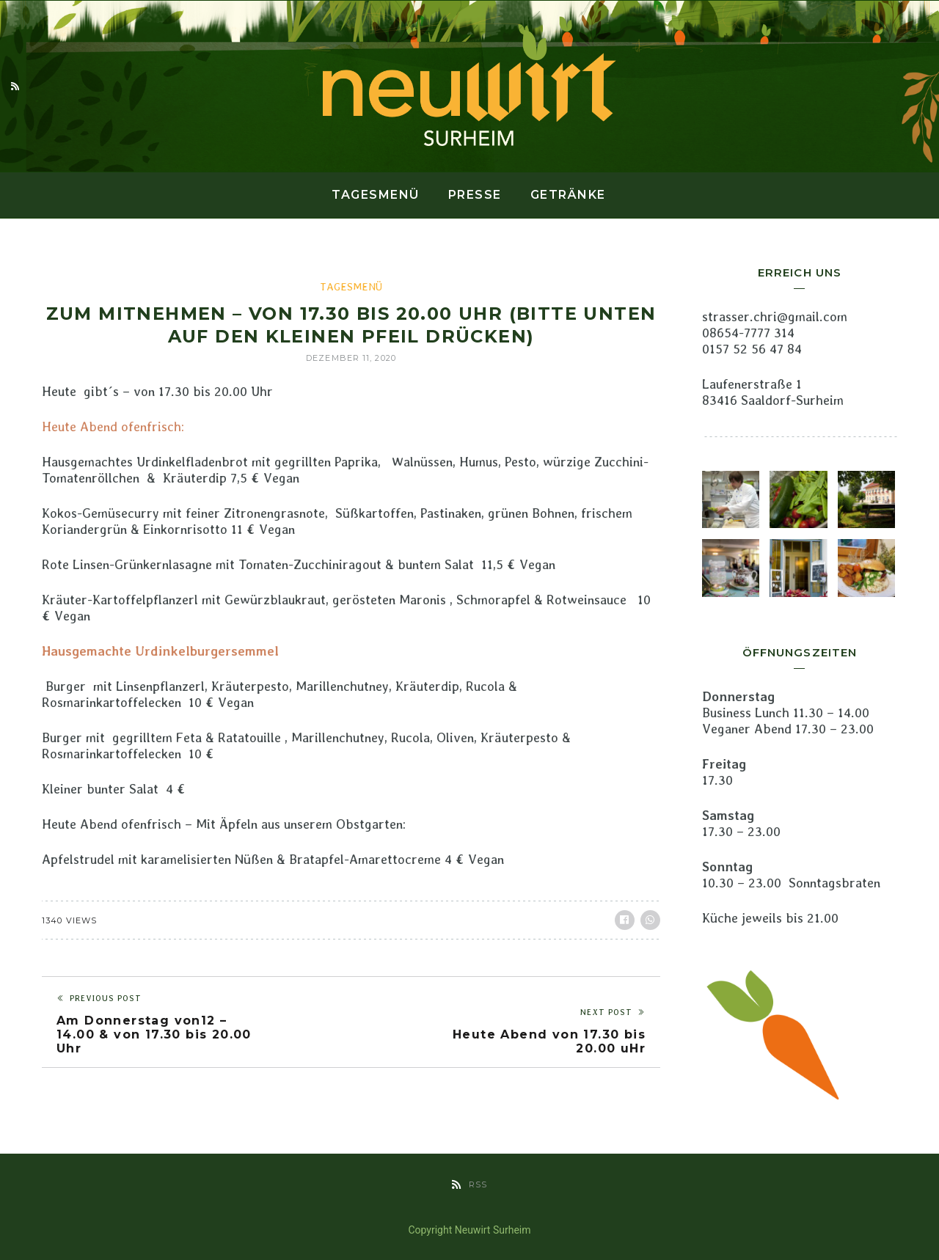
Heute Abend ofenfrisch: (113, 426)
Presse (475, 195)
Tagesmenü (376, 195)
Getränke (568, 195)
